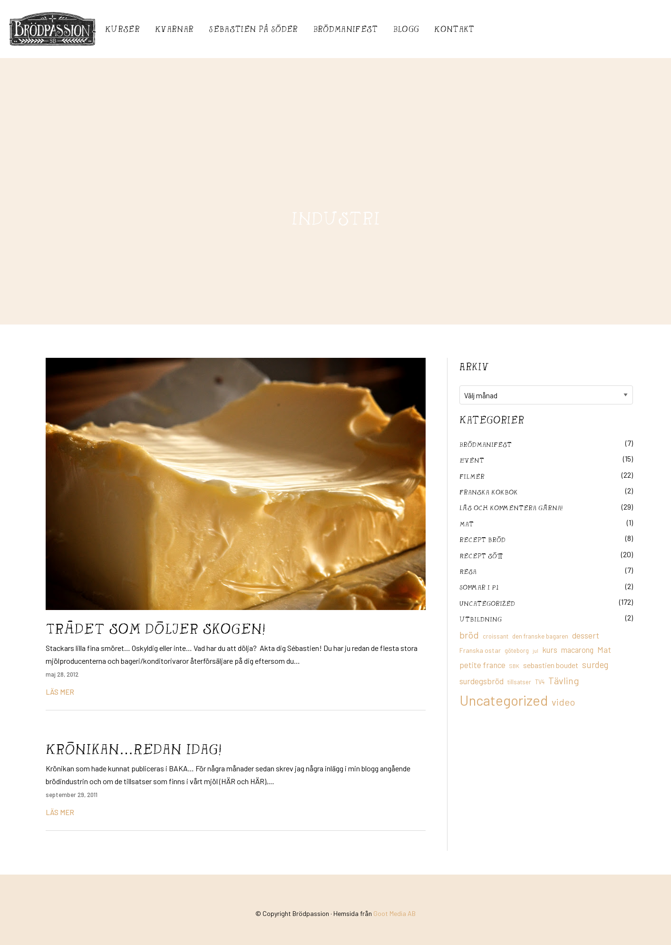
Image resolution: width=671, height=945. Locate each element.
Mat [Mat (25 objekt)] (604, 649)
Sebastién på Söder (253, 28)
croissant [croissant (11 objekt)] (495, 636)
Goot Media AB (394, 913)
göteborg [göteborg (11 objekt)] (517, 650)
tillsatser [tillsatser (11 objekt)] (519, 682)
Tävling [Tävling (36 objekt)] (563, 680)
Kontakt (454, 28)
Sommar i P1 (478, 587)
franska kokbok (488, 492)
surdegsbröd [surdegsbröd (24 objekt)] (481, 681)
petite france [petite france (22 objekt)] (482, 664)
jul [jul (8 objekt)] (535, 651)
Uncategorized (487, 603)
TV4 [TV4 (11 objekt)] (540, 682)
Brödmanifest (345, 28)
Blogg (406, 28)
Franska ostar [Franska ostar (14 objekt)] (480, 650)
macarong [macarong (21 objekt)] (577, 649)
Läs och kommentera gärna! (511, 507)
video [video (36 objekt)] (563, 702)
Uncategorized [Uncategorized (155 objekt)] (503, 700)
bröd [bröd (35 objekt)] (469, 634)
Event (471, 460)
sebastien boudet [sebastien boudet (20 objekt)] (550, 664)
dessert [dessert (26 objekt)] (585, 635)
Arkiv (474, 366)
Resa (468, 571)
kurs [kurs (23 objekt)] (549, 649)
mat (466, 524)
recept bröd (482, 539)
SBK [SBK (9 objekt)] (514, 666)
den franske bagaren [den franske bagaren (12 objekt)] (540, 636)
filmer (472, 476)
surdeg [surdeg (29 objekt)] (595, 664)
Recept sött (481, 555)
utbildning (480, 619)
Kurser (122, 28)
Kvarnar (174, 28)
